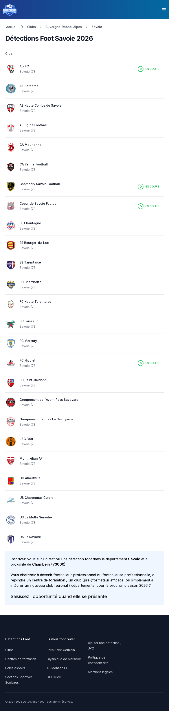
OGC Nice (54, 677)
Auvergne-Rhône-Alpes (64, 27)
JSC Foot (26, 439)
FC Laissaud (29, 321)
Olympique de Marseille (64, 659)
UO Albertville (30, 478)
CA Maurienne (30, 145)
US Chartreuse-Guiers (36, 497)
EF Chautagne (30, 223)
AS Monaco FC (57, 668)
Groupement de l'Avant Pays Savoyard (49, 399)
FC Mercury (28, 341)
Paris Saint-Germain (61, 650)
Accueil (11, 27)
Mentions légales (100, 672)
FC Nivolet (27, 360)
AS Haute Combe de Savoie (41, 105)
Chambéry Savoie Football (40, 184)
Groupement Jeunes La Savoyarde (46, 419)
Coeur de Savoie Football (39, 203)
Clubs (31, 27)
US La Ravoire (30, 537)
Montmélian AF (31, 458)
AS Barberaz (29, 86)
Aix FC (24, 66)
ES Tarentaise (30, 262)
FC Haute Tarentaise (35, 301)
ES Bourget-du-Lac (34, 243)
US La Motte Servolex (36, 517)
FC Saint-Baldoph (33, 380)
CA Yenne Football (34, 164)
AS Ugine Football (33, 125)
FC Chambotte (30, 282)
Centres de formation (20, 659)
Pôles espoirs (15, 668)
